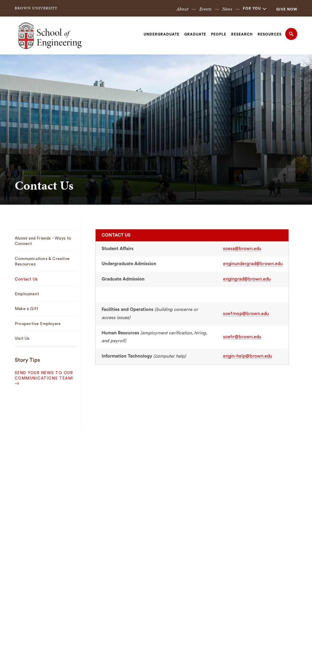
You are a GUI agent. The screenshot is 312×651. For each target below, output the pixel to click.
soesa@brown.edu (242, 248)
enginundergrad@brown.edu (253, 264)
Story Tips (27, 360)
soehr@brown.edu (242, 337)
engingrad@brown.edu (247, 279)
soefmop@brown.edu (246, 314)
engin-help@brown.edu (247, 356)
